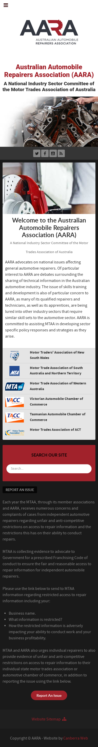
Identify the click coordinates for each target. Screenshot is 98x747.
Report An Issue (49, 695)
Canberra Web (75, 738)
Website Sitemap (49, 719)
